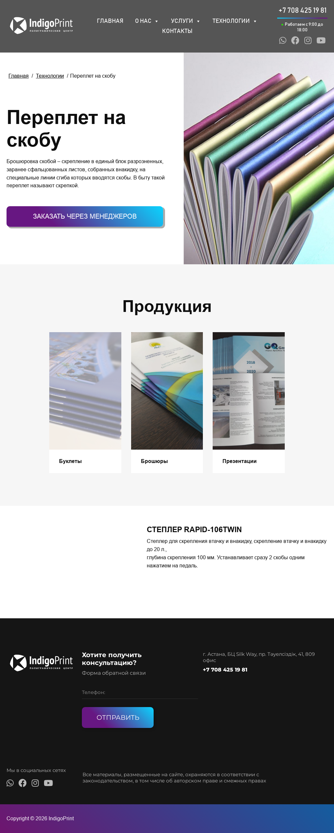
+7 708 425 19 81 (225, 670)
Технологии (235, 21)
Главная (110, 21)
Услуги (186, 21)
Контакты (177, 31)
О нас (147, 21)
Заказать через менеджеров (85, 216)
